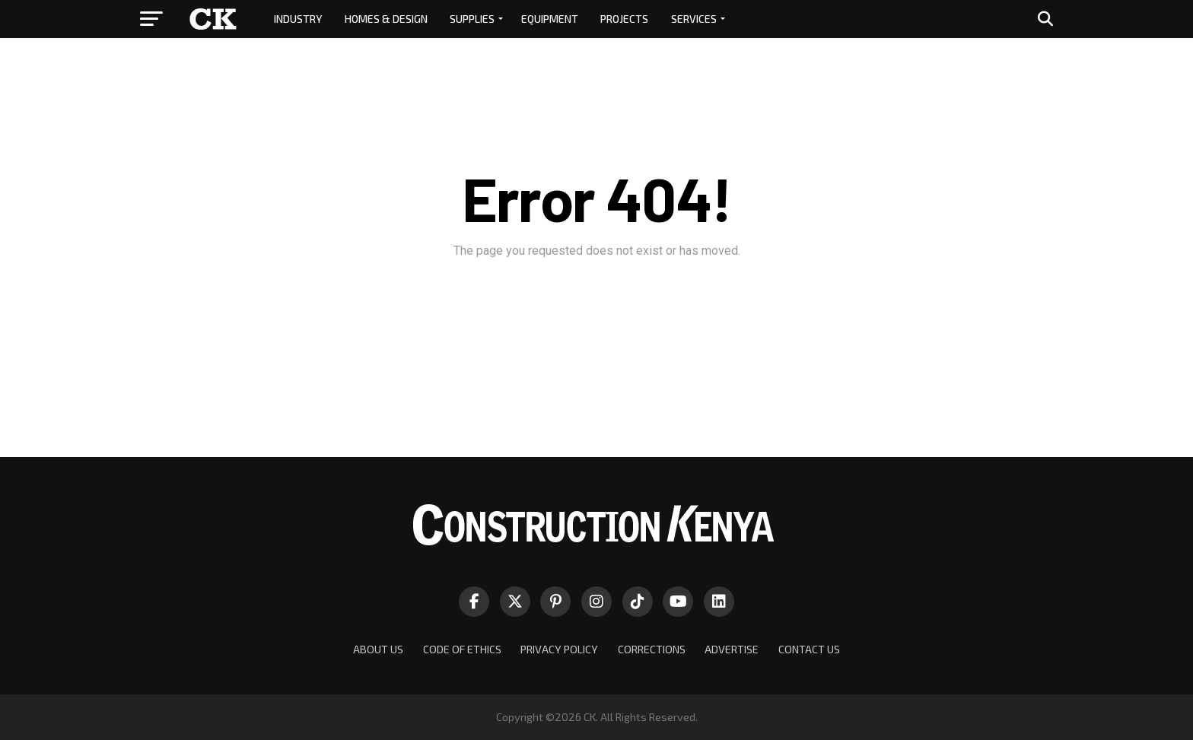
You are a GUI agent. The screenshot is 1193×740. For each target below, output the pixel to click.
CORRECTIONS (652, 649)
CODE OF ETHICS (462, 649)
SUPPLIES (472, 18)
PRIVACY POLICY (559, 649)
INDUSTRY (298, 18)
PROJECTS (624, 18)
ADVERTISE (732, 649)
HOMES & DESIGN (386, 18)
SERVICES (694, 18)
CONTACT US (809, 649)
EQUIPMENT (549, 18)
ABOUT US (378, 649)
